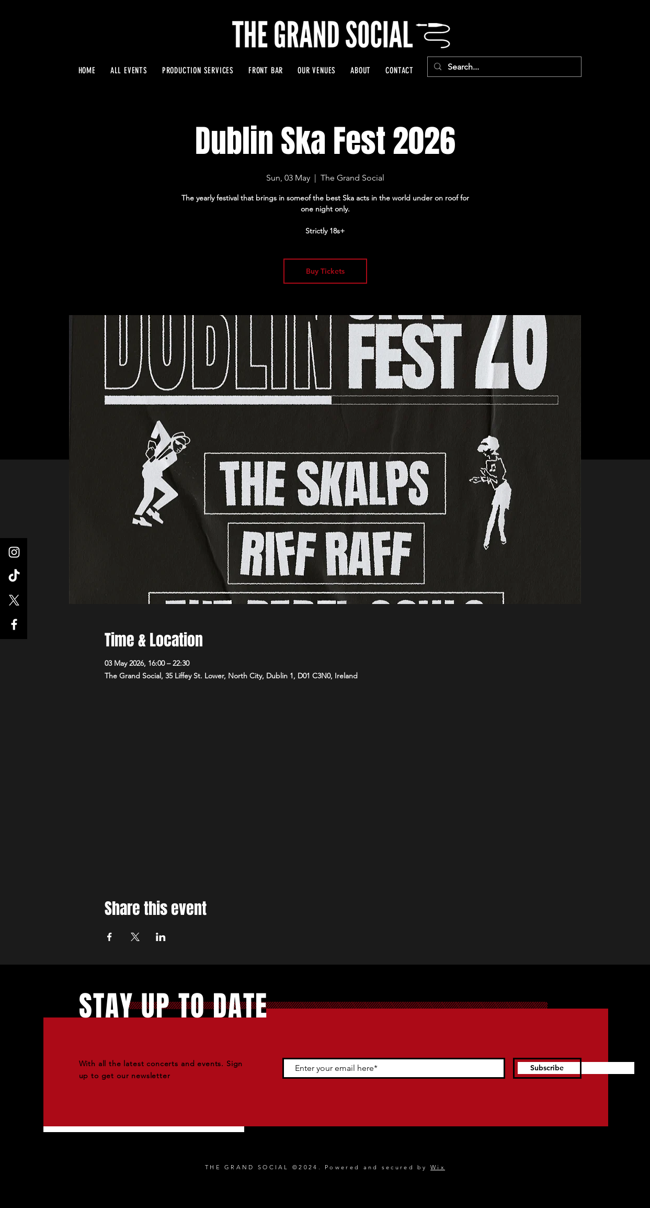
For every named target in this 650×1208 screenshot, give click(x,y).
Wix (437, 1167)
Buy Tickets (325, 271)
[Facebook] (14, 624)
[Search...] (503, 67)
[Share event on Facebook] (110, 937)
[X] (14, 600)
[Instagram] (14, 552)
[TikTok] (14, 576)
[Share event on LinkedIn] (161, 937)
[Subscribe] (547, 1068)
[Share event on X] (135, 937)
